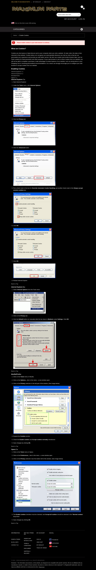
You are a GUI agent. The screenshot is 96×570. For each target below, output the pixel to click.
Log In (82, 19)
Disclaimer (27, 548)
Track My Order (42, 547)
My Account (70, 19)
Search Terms (15, 539)
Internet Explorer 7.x (17, 71)
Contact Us (14, 545)
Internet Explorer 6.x (17, 73)
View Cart (40, 542)
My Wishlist (37, 2)
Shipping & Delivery (27, 552)
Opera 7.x (14, 77)
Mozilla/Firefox (15, 75)
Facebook (53, 539)
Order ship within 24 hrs (28, 539)
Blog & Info (14, 542)
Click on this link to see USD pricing (23, 23)
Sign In (39, 539)
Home (15, 35)
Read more (41, 567)
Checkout (47, 2)
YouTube (53, 546)
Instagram (54, 543)
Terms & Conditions (27, 544)
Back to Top (14, 284)
